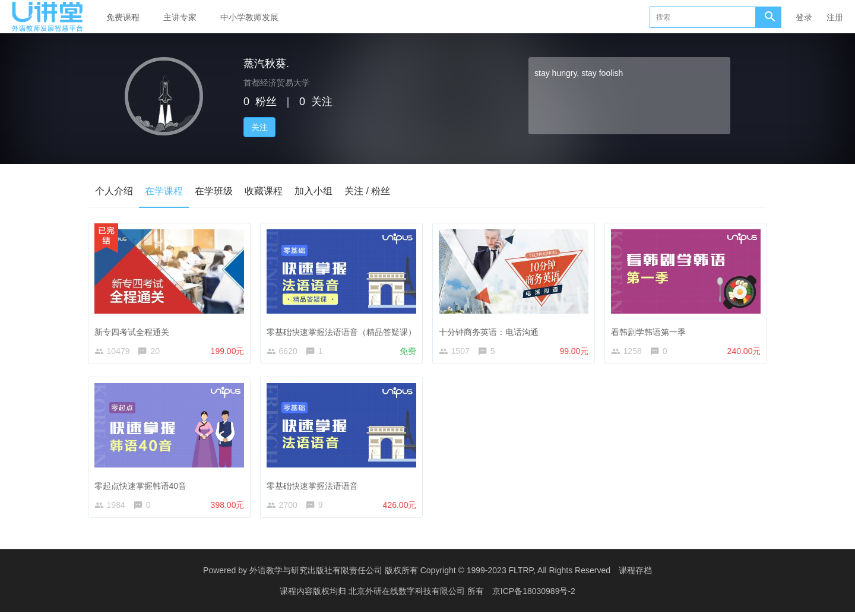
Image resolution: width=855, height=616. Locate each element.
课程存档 (635, 574)
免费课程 (123, 17)
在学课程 (164, 191)
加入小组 (313, 191)
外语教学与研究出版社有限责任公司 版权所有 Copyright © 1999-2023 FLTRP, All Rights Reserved (429, 574)
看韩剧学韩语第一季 (650, 329)
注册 (834, 17)
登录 (804, 17)
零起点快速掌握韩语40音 (143, 485)
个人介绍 (114, 191)
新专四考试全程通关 (134, 329)
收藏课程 (264, 191)
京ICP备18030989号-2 (533, 595)
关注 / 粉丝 (367, 191)
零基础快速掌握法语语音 (314, 485)
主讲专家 (180, 17)
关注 (259, 127)
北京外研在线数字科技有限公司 (408, 595)
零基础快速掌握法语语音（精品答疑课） (344, 329)
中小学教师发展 (249, 17)
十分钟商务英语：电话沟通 (491, 329)
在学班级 (214, 191)
